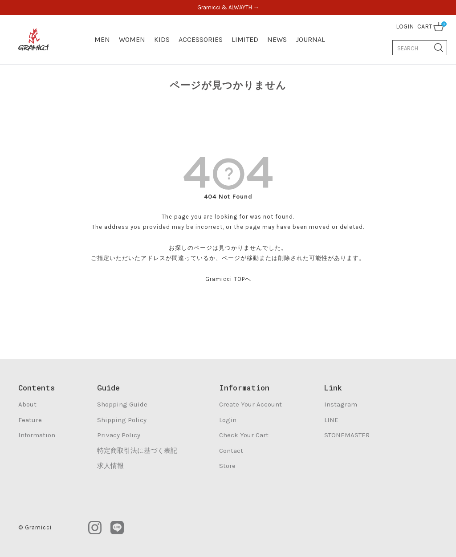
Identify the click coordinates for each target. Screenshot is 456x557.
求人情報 (110, 466)
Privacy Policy (118, 435)
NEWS (277, 39)
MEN (102, 39)
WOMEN (132, 39)
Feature (30, 420)
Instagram (340, 404)
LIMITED (245, 39)
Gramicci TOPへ (228, 279)
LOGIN (405, 26)
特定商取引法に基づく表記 (137, 451)
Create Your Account (250, 404)
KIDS (162, 39)
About (27, 404)
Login (227, 420)
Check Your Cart (244, 435)
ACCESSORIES (201, 39)
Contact (231, 451)
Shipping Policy (122, 420)
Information (36, 435)
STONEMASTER (347, 435)
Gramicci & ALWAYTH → (228, 7)
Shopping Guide (122, 404)
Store (227, 466)
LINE (331, 420)
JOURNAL (310, 39)
